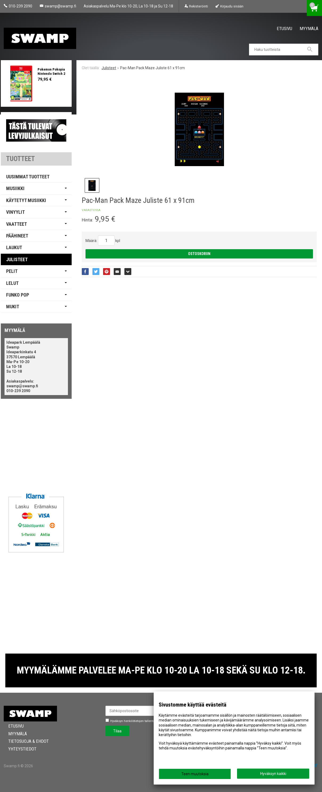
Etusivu (284, 28)
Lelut (12, 283)
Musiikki (15, 188)
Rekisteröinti (198, 6)
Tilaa (117, 731)
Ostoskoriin (199, 254)
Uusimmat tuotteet (28, 176)
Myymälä (309, 28)
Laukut (14, 247)
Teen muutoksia (195, 774)
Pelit (12, 271)
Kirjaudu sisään (231, 6)
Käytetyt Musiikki (26, 200)
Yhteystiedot (18, 749)
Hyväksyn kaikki (273, 774)
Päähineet (17, 236)
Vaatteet (16, 224)
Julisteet (17, 259)
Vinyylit (15, 212)
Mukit (12, 306)
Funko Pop (17, 295)
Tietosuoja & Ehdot (24, 741)
